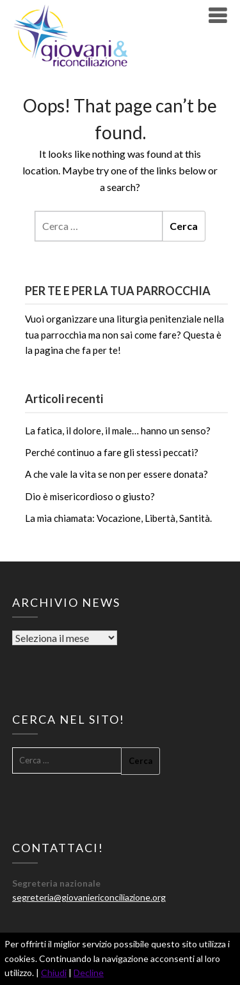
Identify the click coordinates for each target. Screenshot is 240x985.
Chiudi (54, 972)
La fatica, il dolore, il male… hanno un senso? (118, 430)
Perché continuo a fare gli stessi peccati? (111, 452)
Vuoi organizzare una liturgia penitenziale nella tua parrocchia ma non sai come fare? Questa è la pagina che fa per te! (124, 334)
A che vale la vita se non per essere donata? (116, 474)
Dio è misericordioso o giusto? (90, 496)
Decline (89, 972)
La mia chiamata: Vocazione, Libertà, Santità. (118, 518)
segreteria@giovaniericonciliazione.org (89, 897)
